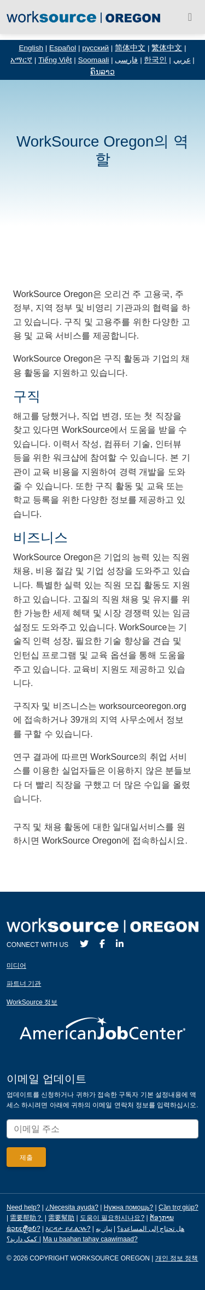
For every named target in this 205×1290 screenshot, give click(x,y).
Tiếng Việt (55, 60)
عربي (182, 60)
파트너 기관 (24, 983)
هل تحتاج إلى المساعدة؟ (150, 1229)
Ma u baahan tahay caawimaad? (90, 1239)
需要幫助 (61, 1218)
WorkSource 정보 (32, 1002)
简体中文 (130, 48)
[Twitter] (84, 944)
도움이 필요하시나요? (112, 1218)
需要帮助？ (26, 1218)
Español (62, 48)
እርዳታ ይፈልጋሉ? (67, 1229)
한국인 (155, 60)
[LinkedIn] (120, 944)
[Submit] (26, 1157)
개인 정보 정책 (176, 1258)
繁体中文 (166, 48)
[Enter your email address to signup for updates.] (102, 1128)
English (31, 48)
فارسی (126, 60)
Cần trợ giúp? (178, 1207)
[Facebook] (102, 944)
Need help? (23, 1207)
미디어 (16, 965)
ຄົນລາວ (102, 72)
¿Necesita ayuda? (71, 1207)
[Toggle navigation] (189, 17)
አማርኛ (21, 60)
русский (95, 48)
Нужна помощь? (128, 1207)
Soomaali (93, 60)
